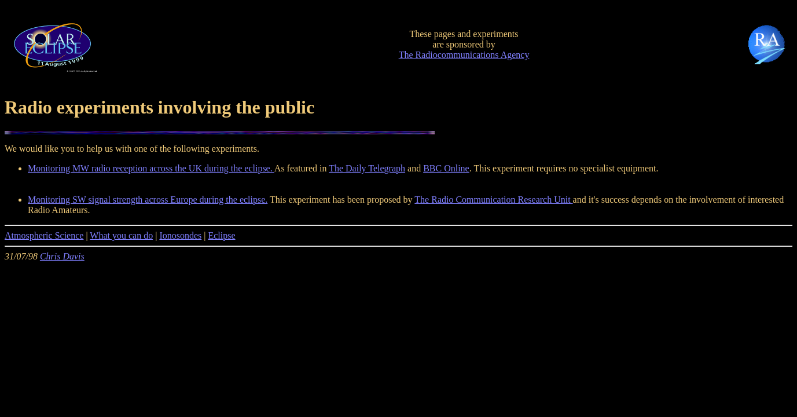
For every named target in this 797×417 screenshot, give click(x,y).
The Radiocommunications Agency (464, 55)
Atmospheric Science (44, 235)
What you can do (121, 235)
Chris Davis (62, 256)
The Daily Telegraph (367, 168)
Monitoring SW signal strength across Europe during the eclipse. (147, 199)
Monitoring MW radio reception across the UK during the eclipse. (151, 168)
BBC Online (446, 168)
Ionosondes (180, 235)
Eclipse (221, 235)
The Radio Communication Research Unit (493, 199)
